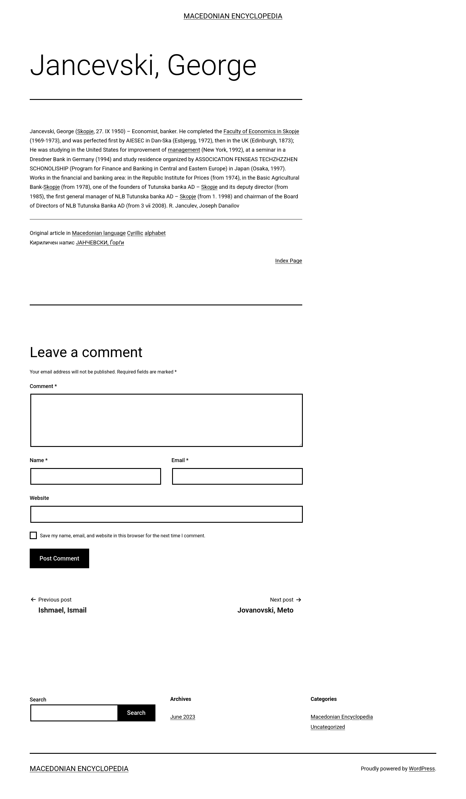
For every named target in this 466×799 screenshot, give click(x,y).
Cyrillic (135, 233)
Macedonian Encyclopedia (233, 16)
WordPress (422, 768)
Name (39, 460)
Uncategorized (328, 727)
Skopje (85, 131)
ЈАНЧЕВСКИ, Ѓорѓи (100, 242)
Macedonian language (99, 233)
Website (39, 498)
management (184, 150)
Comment (43, 386)
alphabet (155, 233)
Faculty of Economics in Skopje (261, 131)
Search (38, 699)
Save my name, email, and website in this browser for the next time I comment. (122, 536)
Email (179, 460)
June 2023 (182, 717)
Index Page (288, 261)
